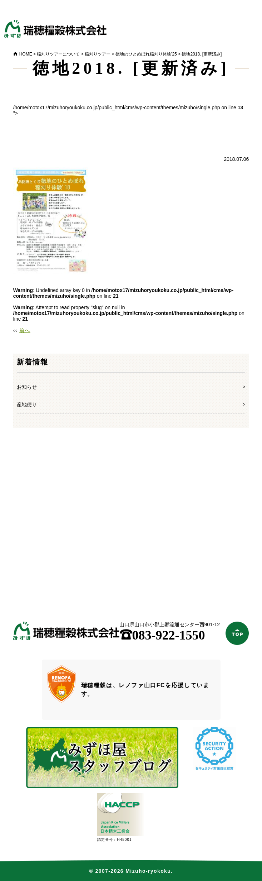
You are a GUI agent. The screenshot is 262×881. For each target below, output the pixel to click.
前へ (24, 330)
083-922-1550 (162, 635)
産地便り (27, 404)
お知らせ (27, 387)
